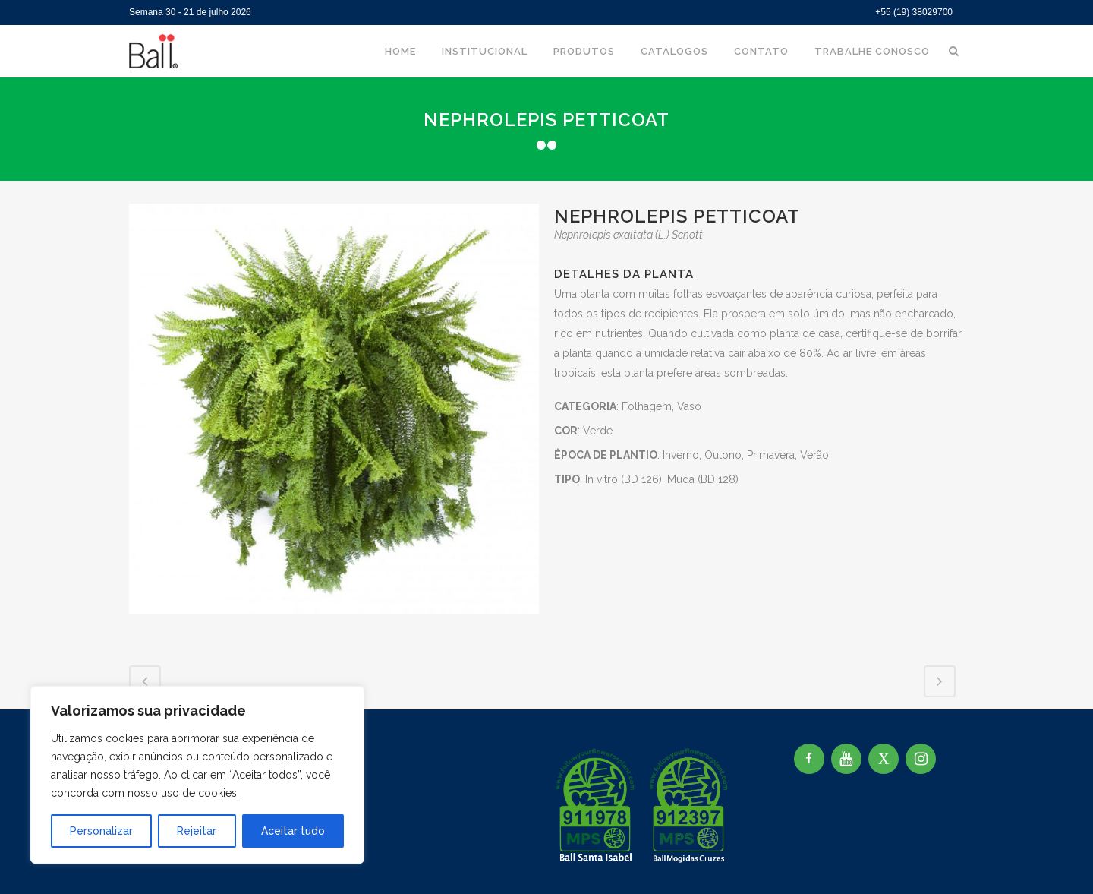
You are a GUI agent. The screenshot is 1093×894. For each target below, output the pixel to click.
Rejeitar (196, 831)
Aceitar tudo (293, 831)
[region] (197, 775)
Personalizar (101, 831)
